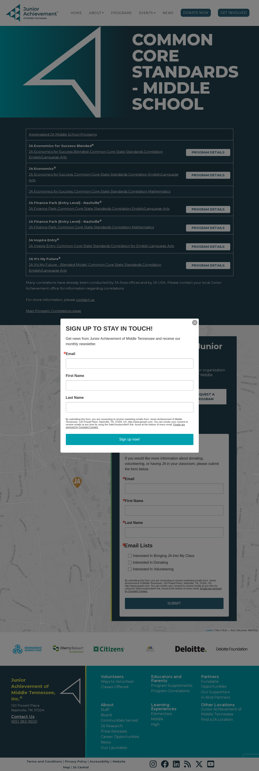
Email (70, 354)
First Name (75, 376)
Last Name (75, 397)
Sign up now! (129, 439)
